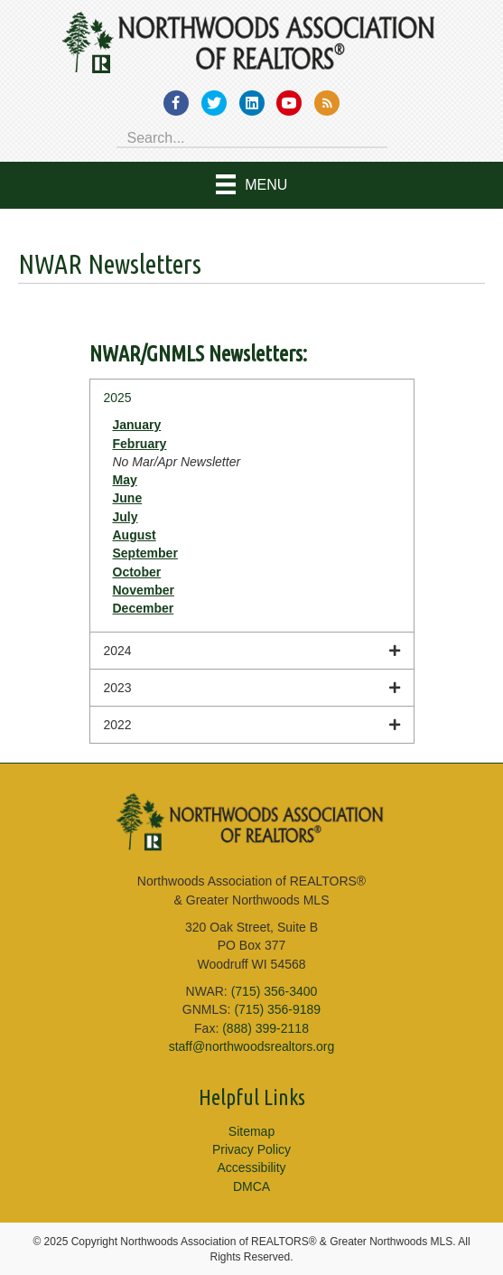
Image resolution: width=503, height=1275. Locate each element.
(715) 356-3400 (274, 991)
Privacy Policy (251, 1149)
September (145, 553)
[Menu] (252, 185)
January (137, 424)
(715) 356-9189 (277, 1009)
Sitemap (251, 1131)
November (143, 590)
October (137, 572)
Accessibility (251, 1167)
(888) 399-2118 (265, 1028)
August (134, 535)
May (125, 480)
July (125, 517)
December (143, 608)
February (140, 443)
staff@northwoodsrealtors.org (252, 1046)
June (128, 498)
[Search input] (251, 136)
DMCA (251, 1186)
